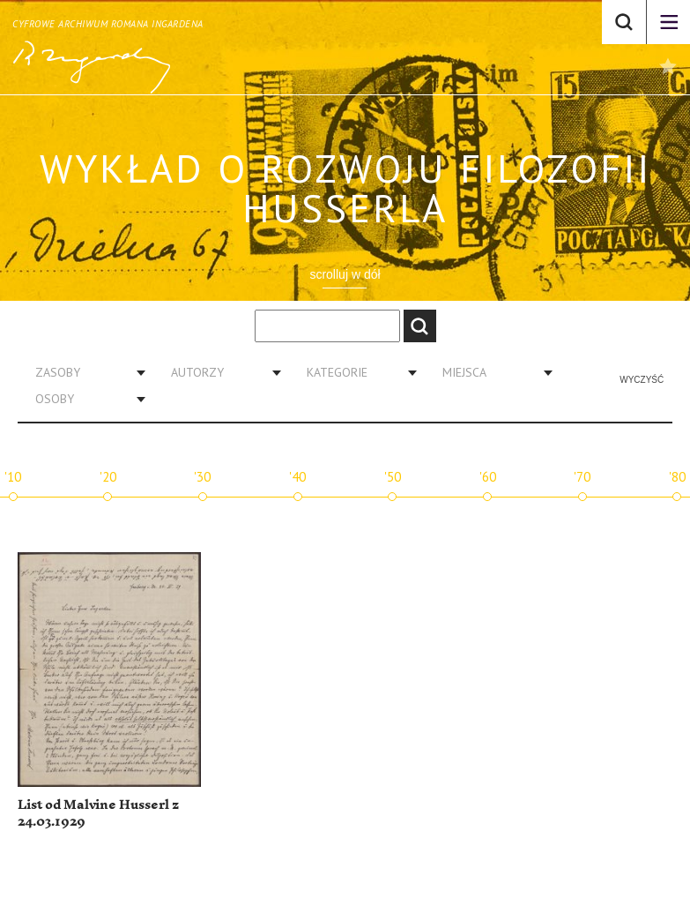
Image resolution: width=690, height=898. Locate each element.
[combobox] (84, 372)
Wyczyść (642, 380)
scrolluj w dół (344, 274)
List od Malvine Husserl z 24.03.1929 (98, 813)
